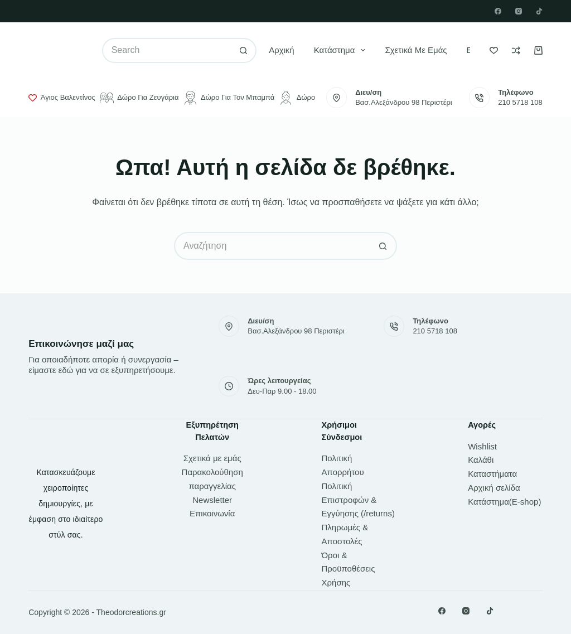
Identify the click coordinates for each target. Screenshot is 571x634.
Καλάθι (480, 459)
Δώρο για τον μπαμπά (229, 98)
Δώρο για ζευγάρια (139, 98)
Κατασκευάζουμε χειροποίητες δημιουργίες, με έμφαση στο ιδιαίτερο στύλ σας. (66, 503)
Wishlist (482, 446)
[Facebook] (498, 11)
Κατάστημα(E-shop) (504, 501)
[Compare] (516, 50)
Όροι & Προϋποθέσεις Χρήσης (348, 569)
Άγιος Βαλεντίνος (61, 97)
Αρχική (281, 50)
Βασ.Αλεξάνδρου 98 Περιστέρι (403, 102)
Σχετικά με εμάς (416, 50)
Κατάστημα (342, 50)
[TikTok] (539, 11)
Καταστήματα (492, 473)
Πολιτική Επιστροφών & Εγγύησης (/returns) (358, 500)
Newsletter (212, 500)
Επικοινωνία (212, 513)
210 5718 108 (520, 102)
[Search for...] (166, 50)
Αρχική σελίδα (494, 487)
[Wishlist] (494, 50)
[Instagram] (518, 11)
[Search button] (244, 50)
